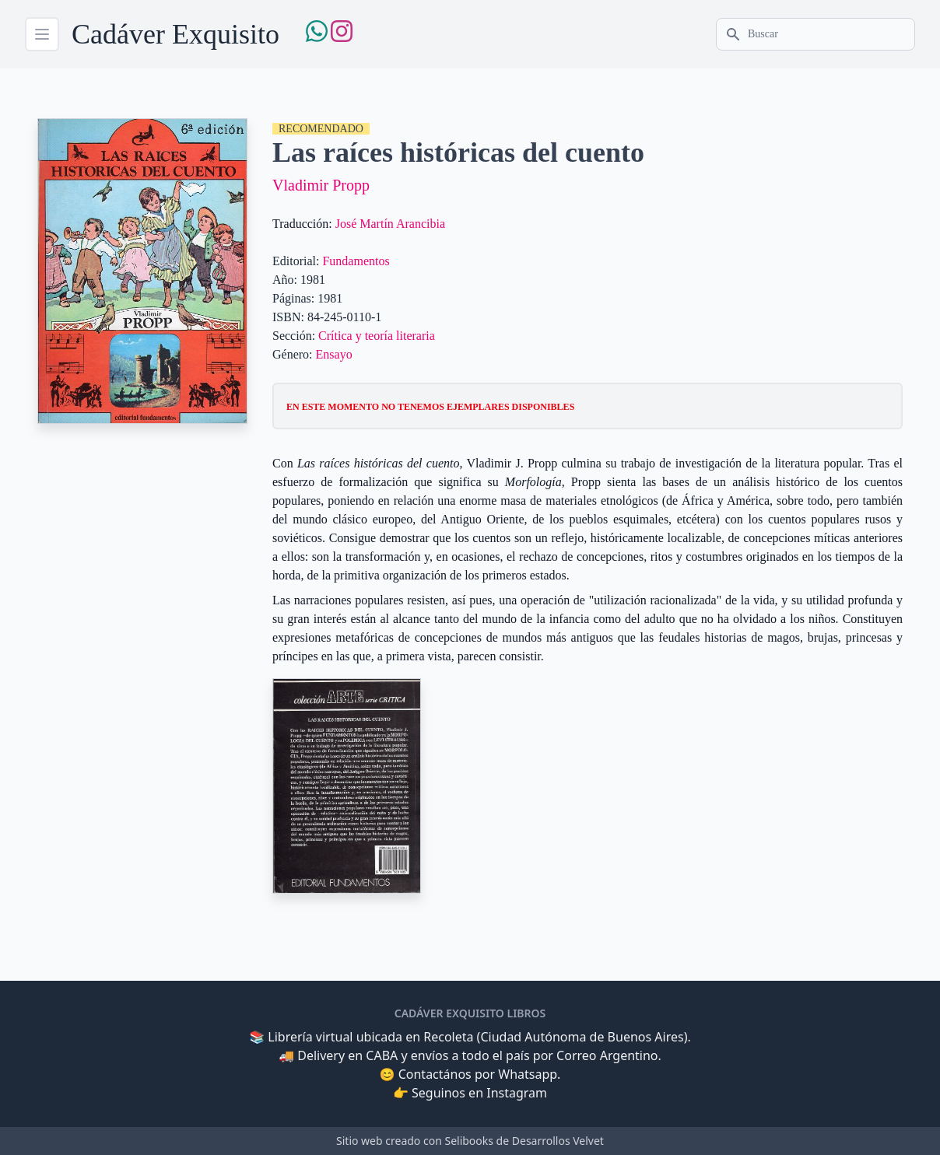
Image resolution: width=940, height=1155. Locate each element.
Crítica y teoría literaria (376, 335)
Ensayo (334, 354)
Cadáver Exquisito (175, 34)
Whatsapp (527, 1074)
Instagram (516, 1092)
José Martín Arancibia (390, 223)
